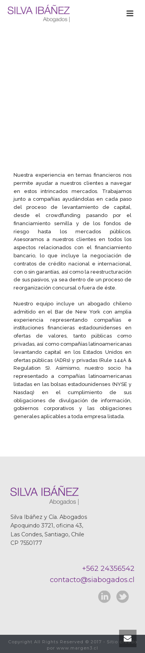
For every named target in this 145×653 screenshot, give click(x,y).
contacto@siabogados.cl (92, 579)
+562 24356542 (108, 568)
